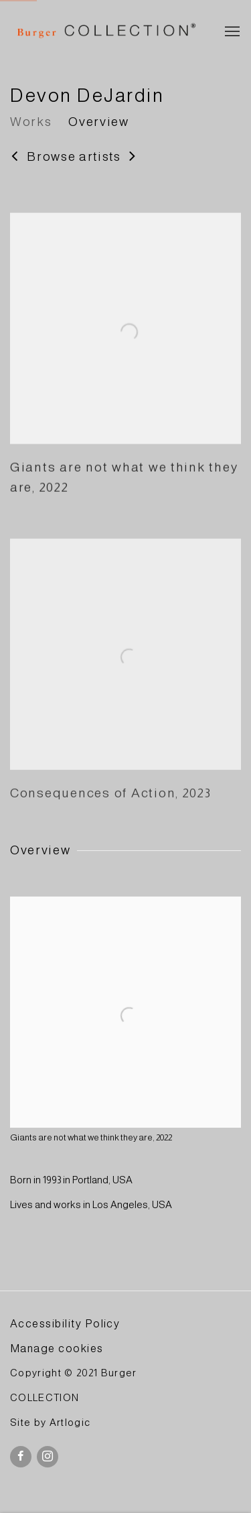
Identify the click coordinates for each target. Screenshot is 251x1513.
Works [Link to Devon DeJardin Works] (31, 122)
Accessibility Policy (65, 1323)
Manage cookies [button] (57, 1348)
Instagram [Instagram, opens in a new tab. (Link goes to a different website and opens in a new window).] (47, 1456)
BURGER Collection (105, 32)
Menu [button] (231, 32)
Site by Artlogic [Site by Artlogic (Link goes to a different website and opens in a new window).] (50, 1422)
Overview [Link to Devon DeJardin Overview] (98, 122)
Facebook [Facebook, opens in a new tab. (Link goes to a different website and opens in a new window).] (20, 1456)
